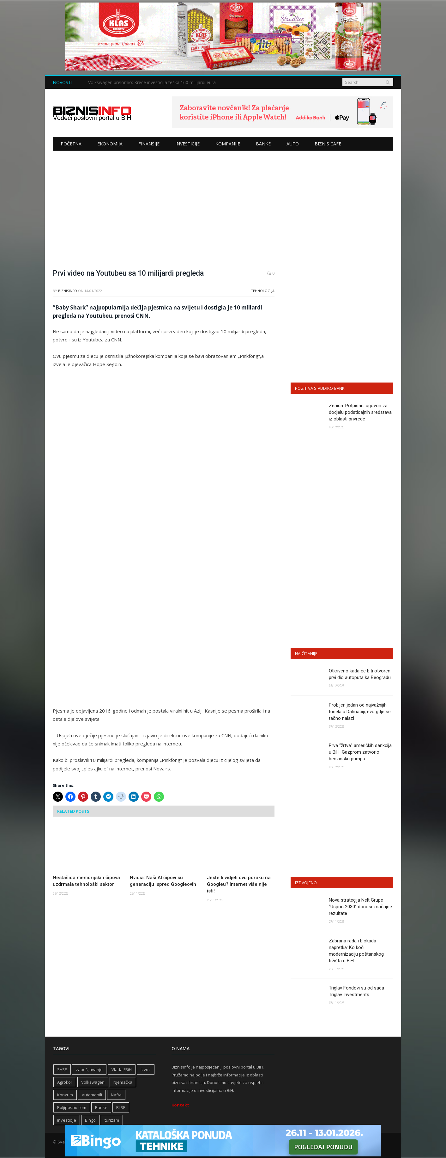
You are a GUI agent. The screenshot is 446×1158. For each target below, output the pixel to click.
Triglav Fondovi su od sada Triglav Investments (356, 991)
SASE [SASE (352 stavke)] (62, 1069)
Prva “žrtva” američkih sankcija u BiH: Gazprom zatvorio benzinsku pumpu (360, 752)
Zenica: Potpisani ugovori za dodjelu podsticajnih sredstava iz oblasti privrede (360, 412)
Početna (71, 144)
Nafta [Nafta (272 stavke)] (116, 1095)
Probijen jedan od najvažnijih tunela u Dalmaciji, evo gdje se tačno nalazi (360, 711)
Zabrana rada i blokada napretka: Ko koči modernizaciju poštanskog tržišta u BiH (356, 951)
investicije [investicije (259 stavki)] (66, 1120)
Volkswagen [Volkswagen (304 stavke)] (93, 1082)
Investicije (187, 144)
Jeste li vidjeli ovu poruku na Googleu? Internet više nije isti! (239, 884)
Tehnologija (262, 290)
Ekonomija (110, 144)
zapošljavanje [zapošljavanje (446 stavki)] (89, 1069)
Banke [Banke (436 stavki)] (101, 1107)
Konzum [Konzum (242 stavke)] (65, 1095)
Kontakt (180, 1105)
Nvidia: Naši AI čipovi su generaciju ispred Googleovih (163, 881)
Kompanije (227, 144)
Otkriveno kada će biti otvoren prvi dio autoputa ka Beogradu (360, 674)
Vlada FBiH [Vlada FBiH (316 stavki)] (122, 1069)
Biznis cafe (328, 144)
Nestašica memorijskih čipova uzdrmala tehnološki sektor (86, 881)
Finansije (149, 144)
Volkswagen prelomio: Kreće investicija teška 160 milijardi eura (152, 82)
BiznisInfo (67, 290)
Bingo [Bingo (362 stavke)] (90, 1120)
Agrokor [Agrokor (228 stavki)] (64, 1082)
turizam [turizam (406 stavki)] (112, 1120)
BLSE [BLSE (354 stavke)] (120, 1107)
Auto (292, 144)
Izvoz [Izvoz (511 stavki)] (146, 1069)
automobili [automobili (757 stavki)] (92, 1095)
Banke (263, 144)
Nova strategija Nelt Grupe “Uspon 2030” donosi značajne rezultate (360, 906)
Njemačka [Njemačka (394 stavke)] (122, 1082)
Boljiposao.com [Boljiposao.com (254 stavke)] (71, 1107)
